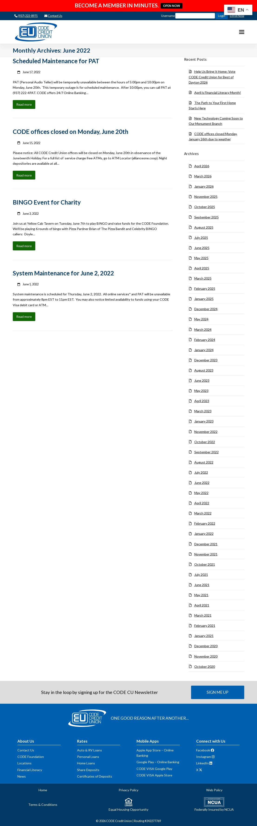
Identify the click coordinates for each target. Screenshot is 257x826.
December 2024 (206, 309)
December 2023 (206, 360)
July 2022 (201, 472)
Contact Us (55, 16)
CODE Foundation (30, 757)
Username (188, 16)
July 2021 (201, 575)
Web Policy (214, 790)
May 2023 (201, 391)
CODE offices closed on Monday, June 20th (70, 131)
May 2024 (201, 319)
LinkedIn (202, 763)
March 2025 (202, 278)
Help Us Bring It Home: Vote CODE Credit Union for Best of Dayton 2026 (212, 76)
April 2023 (201, 401)
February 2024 (204, 340)
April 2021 (201, 605)
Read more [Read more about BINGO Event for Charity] (24, 246)
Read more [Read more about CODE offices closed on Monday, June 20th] (24, 175)
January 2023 (204, 421)
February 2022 (204, 523)
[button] (241, 32)
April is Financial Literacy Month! (217, 93)
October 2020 (204, 666)
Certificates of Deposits (94, 776)
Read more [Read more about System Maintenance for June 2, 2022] (24, 316)
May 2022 (201, 493)
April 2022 (201, 503)
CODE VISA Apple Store (154, 775)
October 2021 (204, 564)
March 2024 (202, 329)
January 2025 (204, 299)
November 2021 (206, 554)
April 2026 (201, 166)
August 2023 (203, 370)
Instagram (203, 757)
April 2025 (201, 268)
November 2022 (206, 432)
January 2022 (204, 534)
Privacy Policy (128, 790)
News (21, 776)
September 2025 (206, 217)
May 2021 (201, 595)
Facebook (203, 750)
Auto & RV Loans (89, 750)
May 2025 (201, 258)
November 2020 (206, 656)
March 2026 (202, 176)
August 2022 (203, 462)
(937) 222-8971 (28, 16)
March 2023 (202, 411)
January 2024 (204, 350)
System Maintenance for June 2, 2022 (63, 273)
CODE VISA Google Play (154, 769)
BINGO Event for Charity (47, 202)
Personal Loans (88, 757)
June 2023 (201, 380)
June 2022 (201, 483)
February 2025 (204, 288)
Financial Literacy (29, 770)
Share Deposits (88, 770)
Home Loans (86, 763)
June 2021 (201, 585)
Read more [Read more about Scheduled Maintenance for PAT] (24, 104)
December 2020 (206, 646)
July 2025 (201, 238)
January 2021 (204, 636)
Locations (24, 763)
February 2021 (204, 625)
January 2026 (204, 186)
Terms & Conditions (42, 805)
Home (43, 790)
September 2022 (206, 452)
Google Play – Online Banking (158, 762)
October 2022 (204, 442)
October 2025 (204, 207)
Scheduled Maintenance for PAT (56, 61)
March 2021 (202, 615)
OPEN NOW (171, 6)
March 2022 (202, 513)
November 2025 (206, 197)
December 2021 (206, 544)
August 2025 (203, 227)
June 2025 (201, 248)
